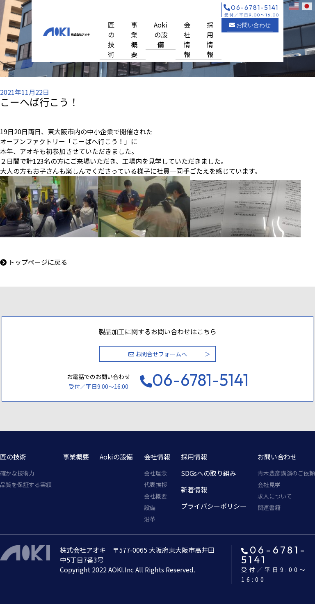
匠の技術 (111, 39)
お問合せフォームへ (157, 354)
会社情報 (187, 39)
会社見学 (269, 484)
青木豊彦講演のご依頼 (286, 473)
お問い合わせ (250, 25)
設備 (149, 507)
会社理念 (155, 473)
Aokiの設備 (160, 34)
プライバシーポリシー (214, 506)
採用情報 (210, 39)
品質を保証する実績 (26, 484)
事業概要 (134, 39)
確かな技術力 (17, 473)
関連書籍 (269, 507)
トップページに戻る (37, 262)
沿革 (149, 519)
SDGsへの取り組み (208, 473)
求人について (275, 496)
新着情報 (194, 489)
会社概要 (155, 496)
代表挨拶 (155, 484)
